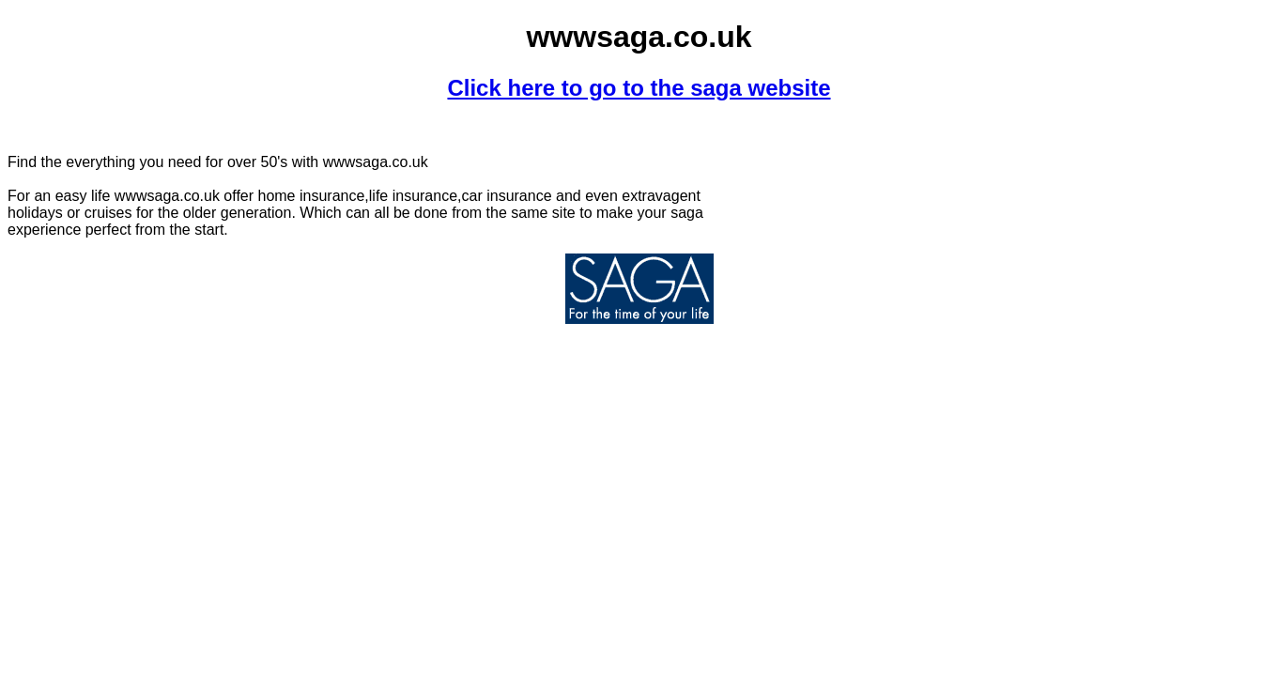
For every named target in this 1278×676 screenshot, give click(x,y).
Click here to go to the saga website (638, 87)
